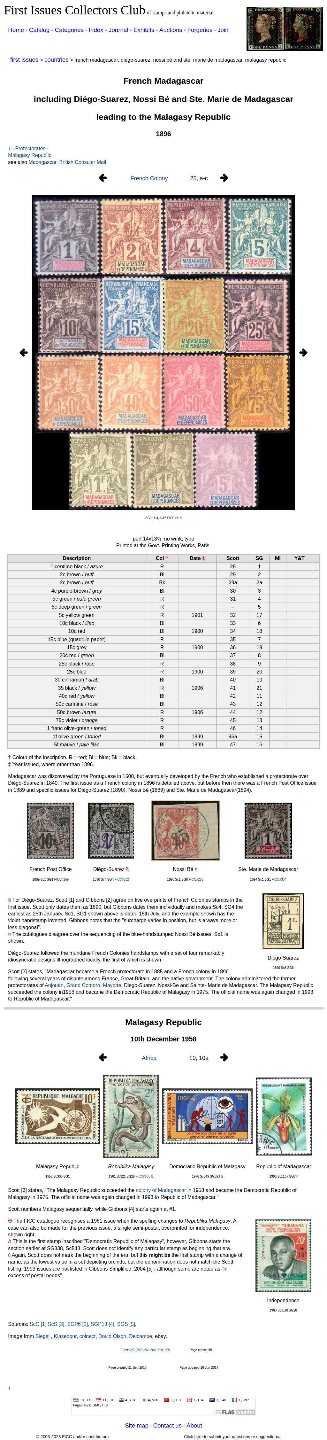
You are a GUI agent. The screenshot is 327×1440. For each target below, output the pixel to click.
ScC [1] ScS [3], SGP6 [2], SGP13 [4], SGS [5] (82, 1324)
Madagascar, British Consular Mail (67, 162)
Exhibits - (145, 30)
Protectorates (30, 148)
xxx (303, 518)
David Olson (112, 1336)
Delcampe (140, 1336)
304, (153, 1350)
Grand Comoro (83, 985)
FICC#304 (279, 879)
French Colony (149, 178)
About (194, 1425)
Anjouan (54, 985)
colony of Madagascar (161, 1190)
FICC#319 (174, 518)
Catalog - (42, 30)
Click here (193, 1436)
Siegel (42, 1336)
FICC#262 (122, 879)
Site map (137, 1425)
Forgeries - (201, 30)
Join (222, 30)
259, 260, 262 (139, 1350)
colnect (88, 1336)
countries (56, 59)
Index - (99, 30)
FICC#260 (196, 879)
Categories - (71, 30)
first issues (25, 59)
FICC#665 (143, 1176)
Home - (17, 30)
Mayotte (112, 985)
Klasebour (65, 1336)
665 (167, 1350)
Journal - (121, 30)
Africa (149, 1058)
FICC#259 (61, 879)
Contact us (168, 1425)
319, (160, 1350)
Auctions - (172, 30)
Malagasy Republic (29, 155)
